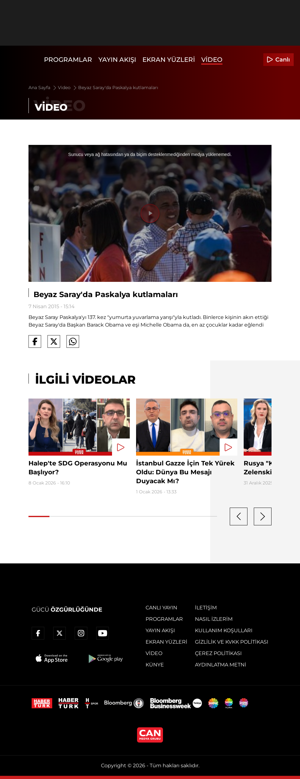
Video (211, 59)
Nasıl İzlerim (214, 619)
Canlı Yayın (161, 608)
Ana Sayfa (42, 87)
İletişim (206, 608)
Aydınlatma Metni (220, 665)
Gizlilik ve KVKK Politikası (231, 642)
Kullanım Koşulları (224, 630)
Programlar (68, 59)
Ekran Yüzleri (168, 59)
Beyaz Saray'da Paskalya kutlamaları (118, 87)
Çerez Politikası (218, 653)
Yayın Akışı (117, 59)
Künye (155, 665)
